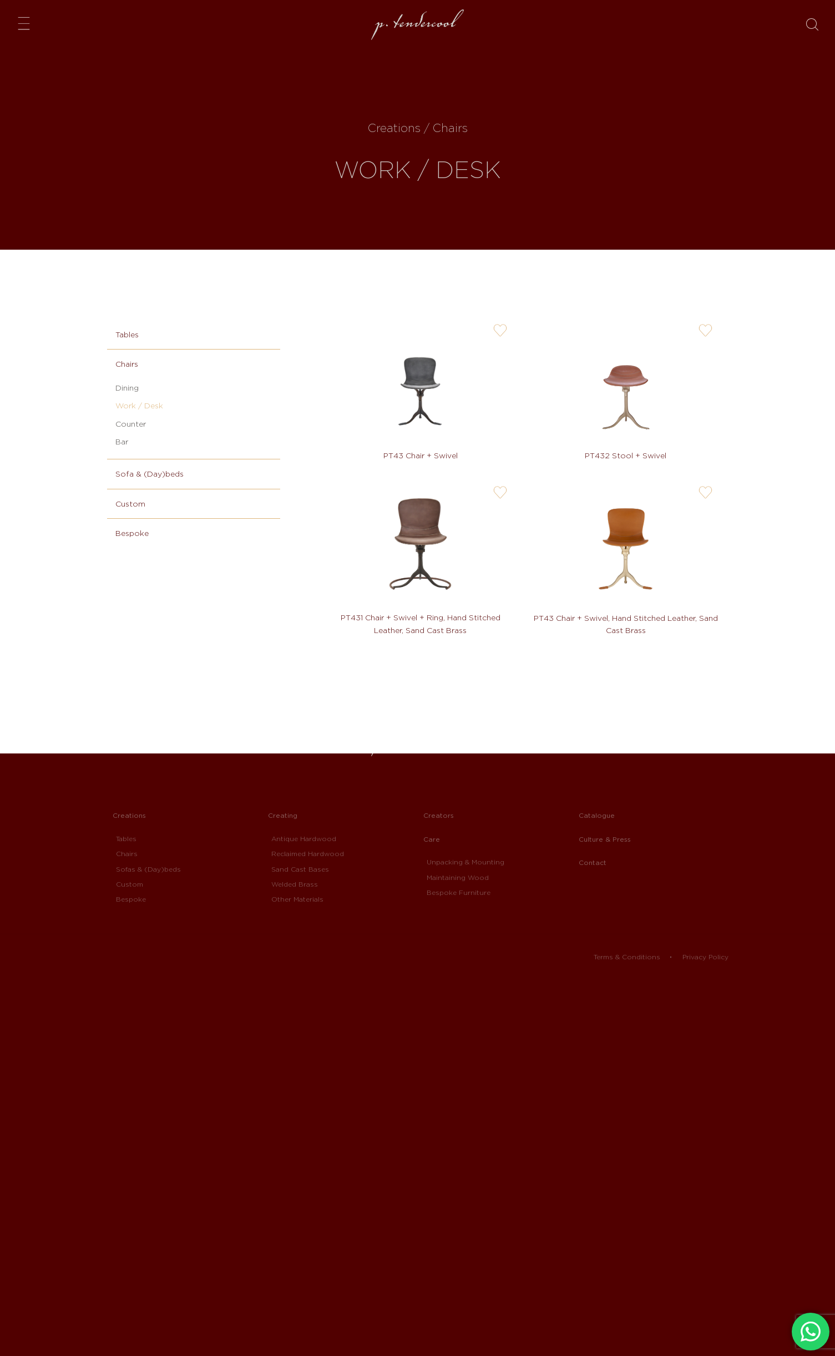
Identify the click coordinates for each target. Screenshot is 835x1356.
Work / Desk (139, 405)
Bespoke (132, 533)
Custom (130, 503)
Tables (127, 334)
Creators (438, 815)
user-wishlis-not (500, 331)
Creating (282, 815)
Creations (129, 815)
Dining (127, 387)
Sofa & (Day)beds (149, 473)
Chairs (126, 364)
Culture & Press (605, 839)
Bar (121, 441)
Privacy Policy (705, 957)
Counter (130, 423)
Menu (27, 22)
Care (431, 839)
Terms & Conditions (627, 957)
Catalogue (597, 815)
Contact (592, 862)
